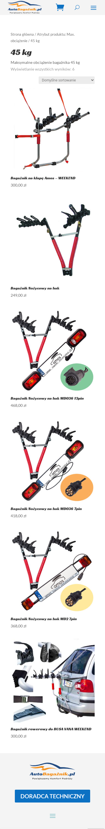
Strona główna (22, 34)
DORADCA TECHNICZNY (52, 796)
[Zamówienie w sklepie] (67, 80)
